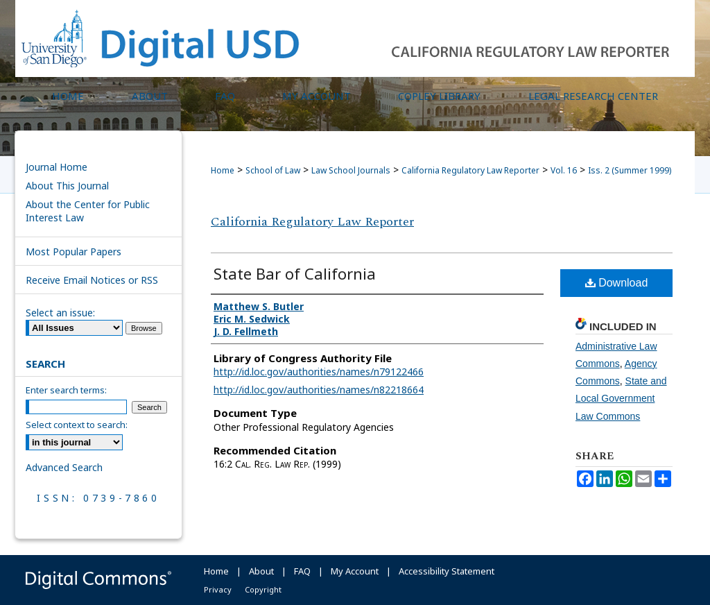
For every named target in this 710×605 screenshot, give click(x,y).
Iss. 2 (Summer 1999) (629, 170)
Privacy (218, 589)
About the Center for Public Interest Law (88, 211)
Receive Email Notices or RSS (92, 280)
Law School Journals (350, 170)
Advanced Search (64, 467)
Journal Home (56, 166)
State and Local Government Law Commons (621, 398)
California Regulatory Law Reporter (470, 170)
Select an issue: (60, 312)
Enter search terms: (66, 390)
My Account (355, 571)
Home (222, 170)
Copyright (263, 589)
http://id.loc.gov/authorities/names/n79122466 (319, 371)
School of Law (272, 170)
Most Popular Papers (73, 251)
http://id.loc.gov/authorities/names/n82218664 (319, 389)
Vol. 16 (564, 170)
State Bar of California (295, 273)
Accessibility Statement (446, 571)
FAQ (302, 571)
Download (616, 283)
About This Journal (67, 185)
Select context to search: (77, 424)
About (261, 571)
